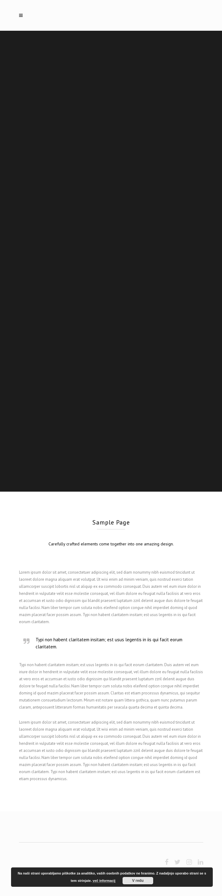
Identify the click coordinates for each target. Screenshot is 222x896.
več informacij (104, 880)
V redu (137, 880)
